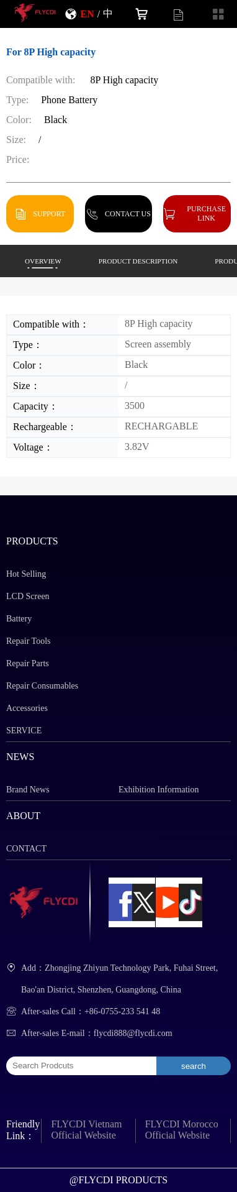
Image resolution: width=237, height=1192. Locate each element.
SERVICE (24, 730)
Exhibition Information (158, 789)
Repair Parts (27, 663)
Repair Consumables (42, 685)
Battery (19, 618)
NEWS (20, 756)
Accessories (27, 708)
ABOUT (23, 815)
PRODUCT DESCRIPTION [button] (138, 261)
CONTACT (26, 848)
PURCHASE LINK (206, 213)
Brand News (28, 789)
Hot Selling (26, 574)
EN (87, 14)
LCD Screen (28, 596)
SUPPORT (49, 213)
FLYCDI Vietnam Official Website (86, 1129)
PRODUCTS (32, 541)
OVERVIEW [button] (43, 261)
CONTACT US (128, 213)
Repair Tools (28, 641)
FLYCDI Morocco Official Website (181, 1129)
